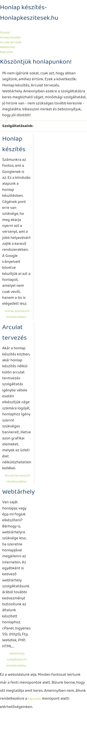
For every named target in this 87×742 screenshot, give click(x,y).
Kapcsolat (6, 52)
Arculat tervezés (11, 42)
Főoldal (5, 32)
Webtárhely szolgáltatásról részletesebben (16, 659)
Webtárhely (7, 47)
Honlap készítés (10, 37)
